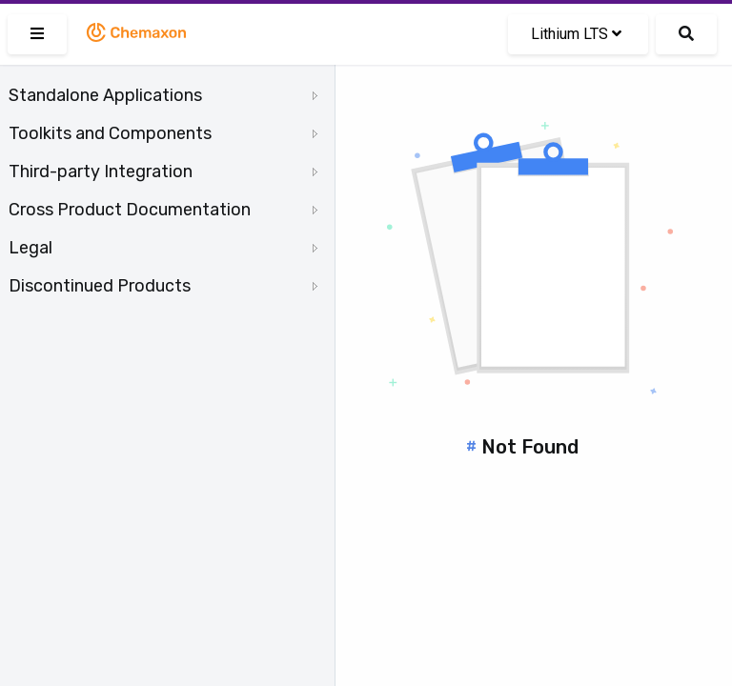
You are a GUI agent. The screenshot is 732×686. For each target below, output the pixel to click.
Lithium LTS (576, 34)
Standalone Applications (105, 95)
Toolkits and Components (110, 133)
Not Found (530, 446)
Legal (30, 247)
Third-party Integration (101, 171)
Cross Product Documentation (130, 209)
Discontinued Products (100, 285)
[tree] (167, 190)
